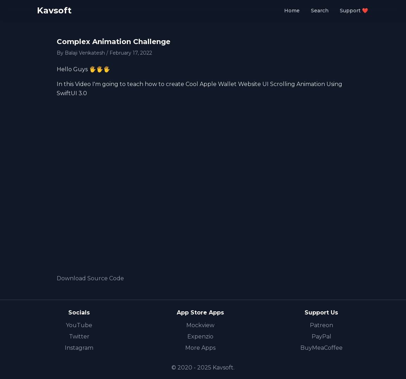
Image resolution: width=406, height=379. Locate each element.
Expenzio (200, 336)
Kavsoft (54, 10)
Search (320, 10)
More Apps (200, 347)
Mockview (200, 325)
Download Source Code (90, 278)
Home (292, 10)
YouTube (79, 325)
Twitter (79, 336)
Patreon (321, 325)
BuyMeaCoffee (321, 347)
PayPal (321, 336)
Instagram (79, 347)
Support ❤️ (354, 10)
